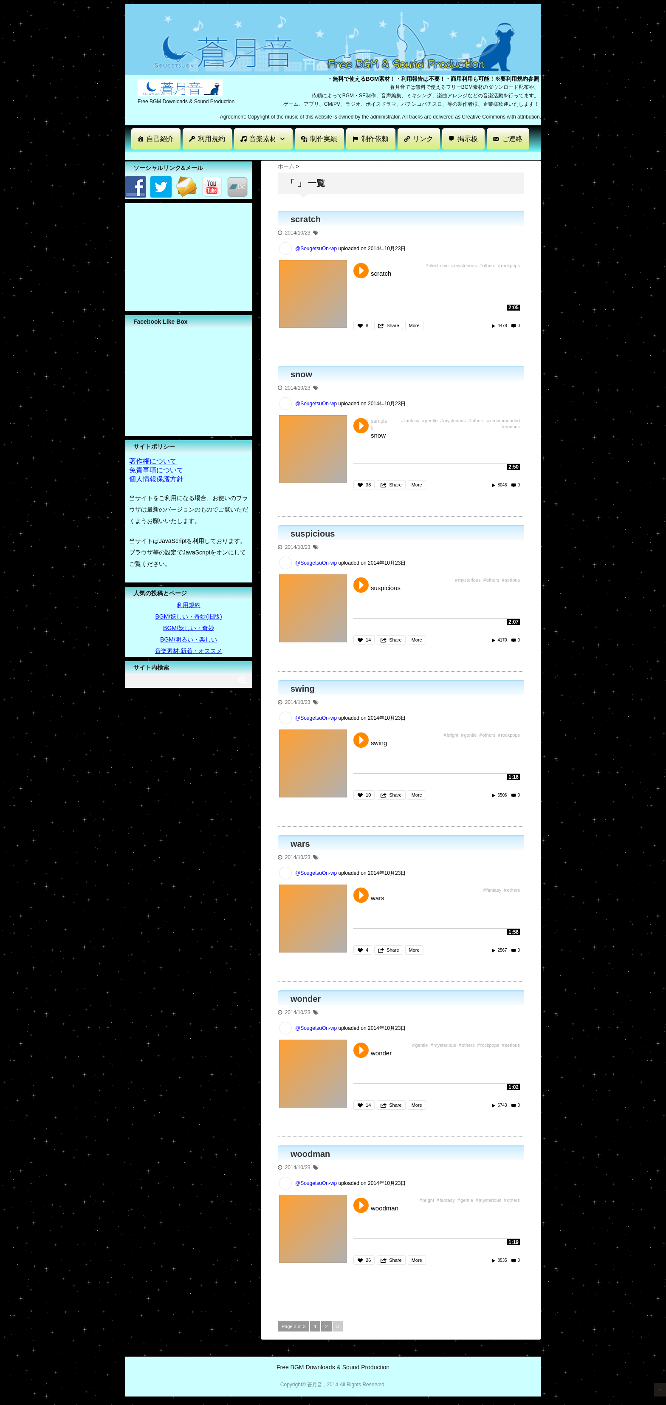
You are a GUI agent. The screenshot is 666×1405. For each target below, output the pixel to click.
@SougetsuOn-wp (316, 249)
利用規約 (211, 138)
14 (368, 639)
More (414, 325)
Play (361, 270)
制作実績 (323, 138)
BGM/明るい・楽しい (188, 639)
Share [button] (393, 325)
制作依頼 (375, 138)
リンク (423, 138)
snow (301, 374)
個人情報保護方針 (156, 479)
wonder (306, 999)
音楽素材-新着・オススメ (189, 650)
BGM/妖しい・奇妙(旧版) (188, 616)
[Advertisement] (279, 155)
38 (368, 484)
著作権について (153, 461)
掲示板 (467, 138)
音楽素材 (267, 138)
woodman (310, 1154)
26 (368, 1260)
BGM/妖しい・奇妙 (188, 628)
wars (300, 843)
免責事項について (156, 470)
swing (303, 688)
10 (368, 794)
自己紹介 (160, 138)
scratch (306, 219)
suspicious (313, 533)
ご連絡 (512, 138)
